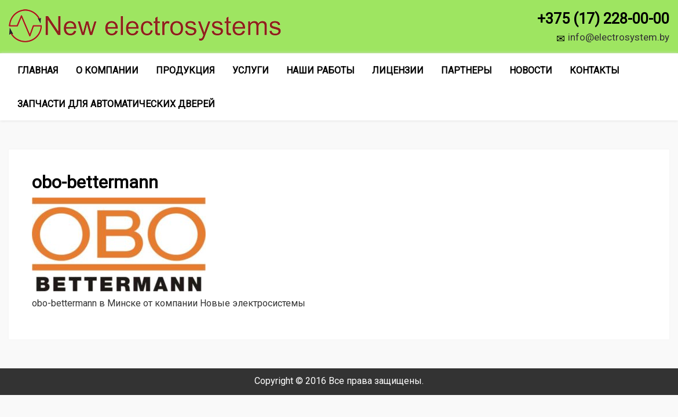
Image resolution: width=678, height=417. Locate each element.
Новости (530, 70)
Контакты (594, 70)
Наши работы (320, 70)
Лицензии (398, 70)
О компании (107, 70)
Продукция (185, 70)
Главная (38, 70)
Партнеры (466, 70)
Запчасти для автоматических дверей (116, 103)
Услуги (250, 70)
